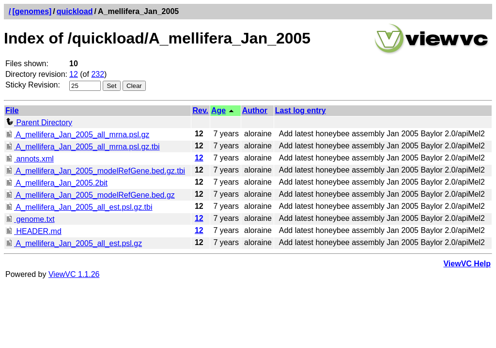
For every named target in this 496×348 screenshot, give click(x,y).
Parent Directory (38, 122)
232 (97, 74)
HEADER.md (33, 231)
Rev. (200, 110)
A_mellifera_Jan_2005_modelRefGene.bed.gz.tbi (95, 171)
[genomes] (31, 11)
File (12, 110)
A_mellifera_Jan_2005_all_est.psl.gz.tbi (79, 207)
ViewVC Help (467, 264)
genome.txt (30, 219)
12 (73, 74)
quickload (75, 11)
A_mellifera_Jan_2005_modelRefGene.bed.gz (90, 195)
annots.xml (29, 159)
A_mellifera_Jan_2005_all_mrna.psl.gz (77, 134)
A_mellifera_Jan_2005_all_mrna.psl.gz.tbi (82, 147)
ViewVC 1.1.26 (74, 274)
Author (254, 110)
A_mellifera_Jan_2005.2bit (56, 183)
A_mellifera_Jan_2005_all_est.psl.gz (73, 243)
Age (218, 110)
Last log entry (300, 110)
